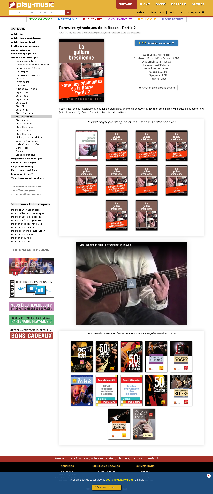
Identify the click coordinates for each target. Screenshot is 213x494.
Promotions (67, 19)
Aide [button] (140, 12)
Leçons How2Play (22, 166)
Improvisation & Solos (28, 68)
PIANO (145, 4)
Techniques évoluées (28, 75)
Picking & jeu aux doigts (29, 137)
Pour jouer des (26, 224)
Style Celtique (23, 130)
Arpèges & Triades (26, 88)
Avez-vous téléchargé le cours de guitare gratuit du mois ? (106, 458)
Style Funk (22, 109)
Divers (19, 151)
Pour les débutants (26, 61)
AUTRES (198, 4)
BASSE (161, 4)
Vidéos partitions (25, 154)
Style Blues (22, 92)
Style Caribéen (24, 123)
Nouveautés (92, 19)
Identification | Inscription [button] (166, 12)
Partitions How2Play (24, 170)
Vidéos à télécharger (24, 57)
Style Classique (24, 127)
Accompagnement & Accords (33, 64)
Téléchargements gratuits (27, 178)
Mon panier (195, 12)
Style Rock (22, 95)
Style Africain (23, 120)
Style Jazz (21, 102)
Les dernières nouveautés (26, 186)
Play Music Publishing (106, 471)
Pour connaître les (26, 217)
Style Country (23, 134)
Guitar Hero (22, 147)
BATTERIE (178, 4)
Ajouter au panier (156, 43)
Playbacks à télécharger (26, 158)
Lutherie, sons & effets (28, 144)
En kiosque (147, 19)
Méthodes (17, 34)
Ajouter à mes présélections (157, 87)
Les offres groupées (23, 190)
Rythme (20, 78)
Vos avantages (40, 19)
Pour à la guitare (25, 210)
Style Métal (22, 99)
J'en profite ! (106, 487)
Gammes (21, 85)
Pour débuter (173, 19)
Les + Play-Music (67, 471)
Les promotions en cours (26, 194)
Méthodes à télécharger (26, 38)
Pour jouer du (22, 234)
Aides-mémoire (21, 50)
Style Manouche (25, 113)
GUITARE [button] (127, 4)
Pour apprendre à (28, 231)
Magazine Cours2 (22, 174)
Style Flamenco (24, 106)
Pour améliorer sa (27, 213)
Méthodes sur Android (25, 46)
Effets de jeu (23, 81)
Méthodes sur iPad (23, 42)
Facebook (145, 471)
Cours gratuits (120, 19)
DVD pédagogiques (23, 53)
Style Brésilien (24, 116)
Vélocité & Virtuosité (27, 141)
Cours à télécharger (23, 162)
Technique (22, 71)
